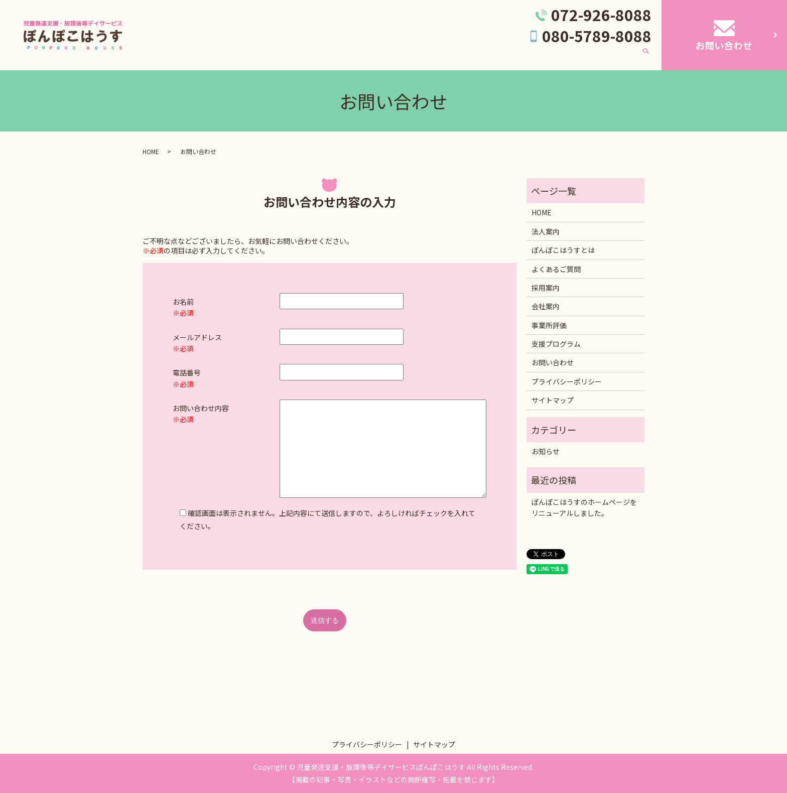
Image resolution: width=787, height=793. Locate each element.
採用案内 (511, 57)
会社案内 (554, 57)
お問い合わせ (553, 362)
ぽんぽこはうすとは (339, 57)
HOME (241, 57)
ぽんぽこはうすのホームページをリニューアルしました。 (584, 507)
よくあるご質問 (409, 57)
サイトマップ (553, 400)
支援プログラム (606, 57)
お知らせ (546, 451)
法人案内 (280, 57)
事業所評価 (465, 57)
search (645, 57)
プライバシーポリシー (567, 381)
